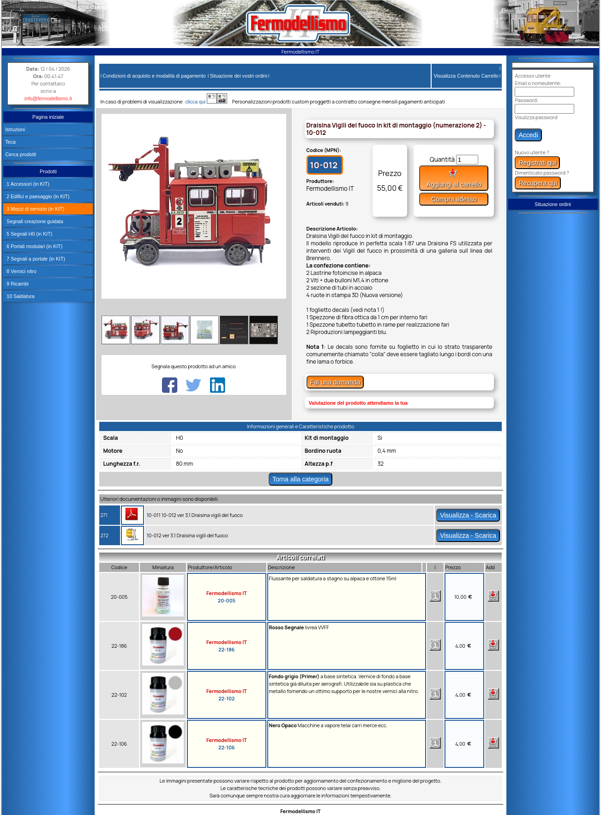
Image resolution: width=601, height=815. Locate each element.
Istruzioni (15, 129)
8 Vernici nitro (20, 271)
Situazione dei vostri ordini (238, 76)
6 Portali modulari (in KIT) (33, 246)
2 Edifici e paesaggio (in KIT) (37, 196)
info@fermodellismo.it (48, 98)
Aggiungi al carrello (454, 178)
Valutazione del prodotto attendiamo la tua (358, 403)
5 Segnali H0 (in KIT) (28, 234)
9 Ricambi (16, 283)
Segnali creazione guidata (34, 221)
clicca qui (199, 101)
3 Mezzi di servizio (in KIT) (34, 209)
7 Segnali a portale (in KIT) (35, 259)
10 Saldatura (19, 296)
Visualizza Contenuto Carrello (466, 76)
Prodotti (48, 171)
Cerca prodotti (20, 154)
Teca (10, 142)
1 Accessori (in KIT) (27, 184)
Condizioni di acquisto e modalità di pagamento (153, 76)
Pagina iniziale (48, 117)
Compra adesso (454, 199)
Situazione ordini (553, 204)
